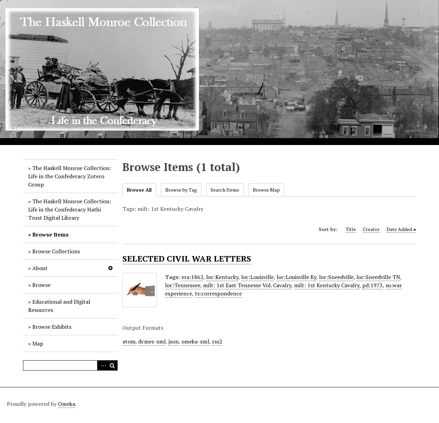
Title (351, 229)
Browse (41, 285)
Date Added (399, 229)
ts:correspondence (218, 293)
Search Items (225, 189)
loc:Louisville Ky (296, 277)
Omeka (66, 404)
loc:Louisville (257, 277)
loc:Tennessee (182, 285)
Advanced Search (102, 365)
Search (112, 365)
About (40, 268)
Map (37, 343)
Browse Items (50, 234)
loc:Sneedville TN (378, 277)
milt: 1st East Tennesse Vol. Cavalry (247, 285)
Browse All (139, 189)
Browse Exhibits (51, 326)
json (173, 341)
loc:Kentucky (222, 277)
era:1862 (192, 277)
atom (128, 341)
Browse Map (266, 189)
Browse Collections (56, 251)
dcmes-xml (152, 341)
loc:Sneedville (336, 277)
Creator (371, 229)
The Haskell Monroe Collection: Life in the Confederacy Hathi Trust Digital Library (69, 209)
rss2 (217, 341)
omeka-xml (195, 341)
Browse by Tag (181, 189)
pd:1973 (372, 285)
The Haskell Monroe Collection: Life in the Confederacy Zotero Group (69, 176)
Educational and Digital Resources (59, 306)
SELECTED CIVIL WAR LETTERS (186, 258)
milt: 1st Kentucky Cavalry (326, 285)
